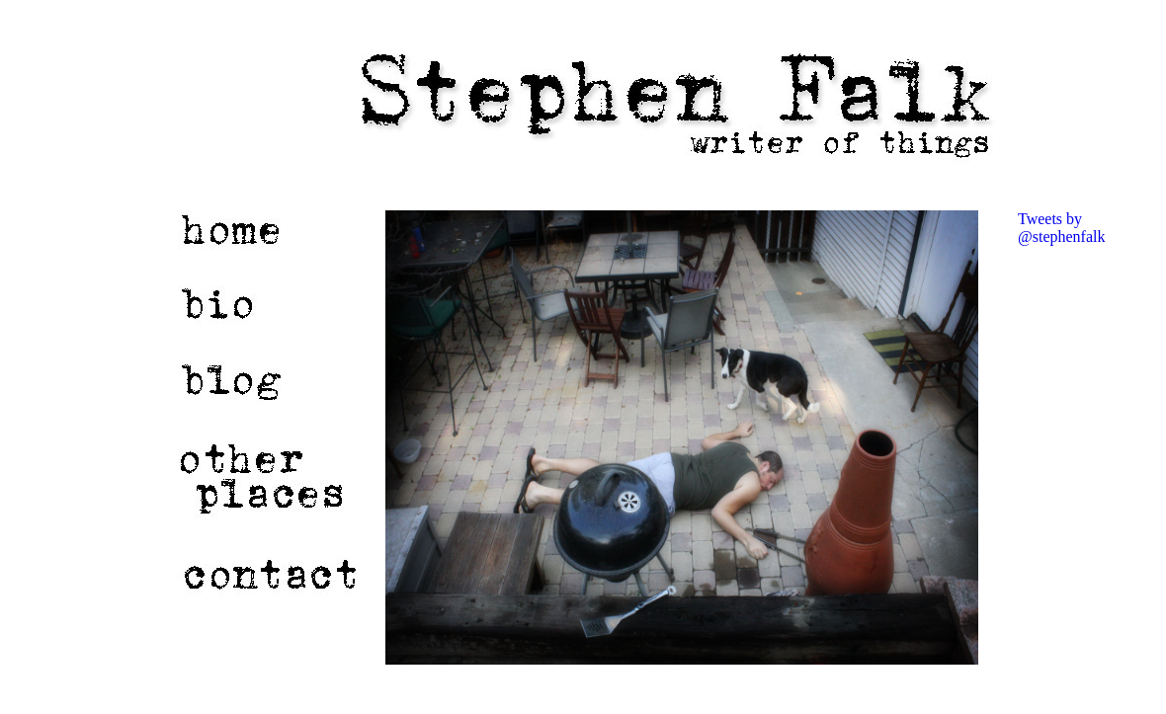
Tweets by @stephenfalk (1061, 227)
